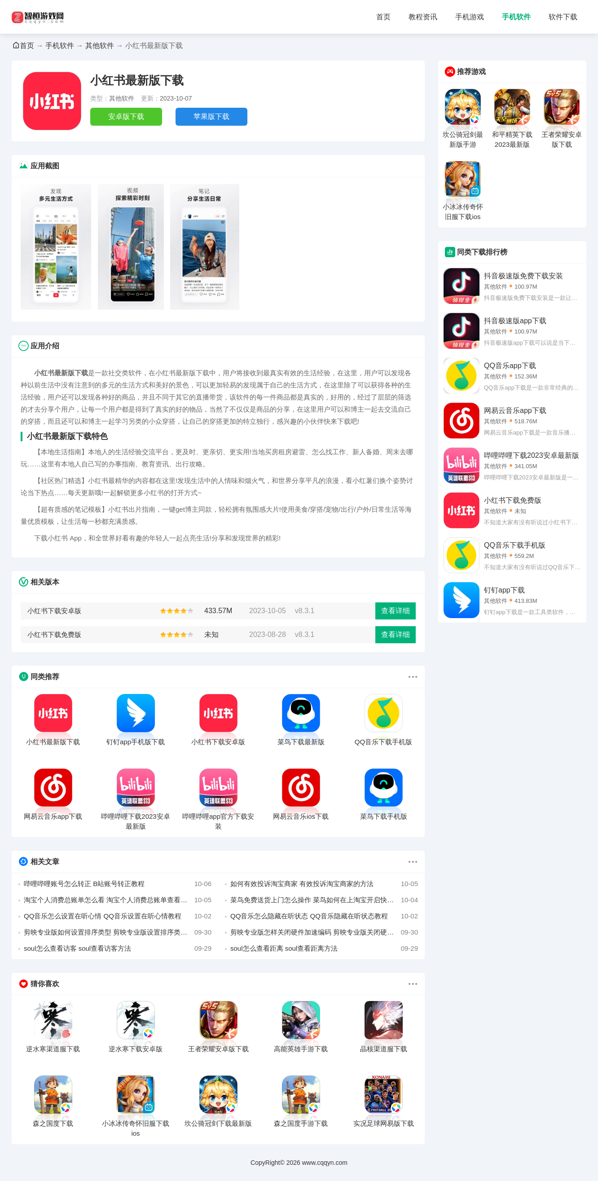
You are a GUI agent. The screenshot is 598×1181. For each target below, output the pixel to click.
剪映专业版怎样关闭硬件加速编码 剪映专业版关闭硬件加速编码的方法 (324, 932)
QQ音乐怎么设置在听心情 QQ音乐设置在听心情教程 (117, 916)
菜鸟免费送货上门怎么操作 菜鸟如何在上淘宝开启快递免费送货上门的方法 (324, 900)
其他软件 (99, 45)
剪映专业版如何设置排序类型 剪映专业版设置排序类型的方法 (117, 932)
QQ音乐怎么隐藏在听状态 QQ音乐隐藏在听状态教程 (324, 916)
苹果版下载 (211, 116)
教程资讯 (423, 17)
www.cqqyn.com (324, 1162)
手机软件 (516, 17)
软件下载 (563, 17)
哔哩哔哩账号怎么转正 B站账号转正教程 (117, 884)
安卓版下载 (126, 116)
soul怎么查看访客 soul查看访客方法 (117, 948)
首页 (383, 17)
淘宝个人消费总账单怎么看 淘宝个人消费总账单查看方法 (117, 900)
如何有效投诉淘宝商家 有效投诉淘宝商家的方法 (324, 884)
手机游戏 (469, 17)
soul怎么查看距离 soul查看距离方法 (324, 948)
